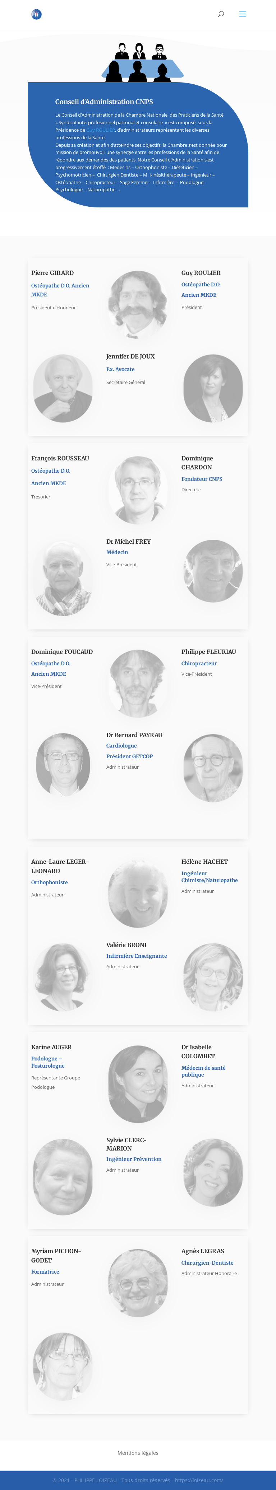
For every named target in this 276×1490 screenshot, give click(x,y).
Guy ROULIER (100, 130)
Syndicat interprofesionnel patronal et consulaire (111, 122)
